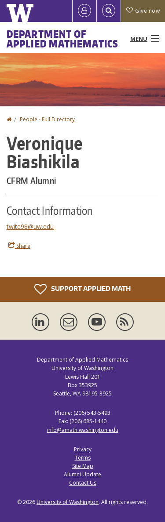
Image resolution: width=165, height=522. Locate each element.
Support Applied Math (82, 289)
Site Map (82, 466)
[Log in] (84, 11)
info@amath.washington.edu (82, 430)
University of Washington (68, 502)
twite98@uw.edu (30, 226)
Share (19, 246)
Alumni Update (82, 474)
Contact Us (82, 482)
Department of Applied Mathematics (62, 38)
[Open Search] (109, 11)
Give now (143, 10)
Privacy (83, 449)
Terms (83, 457)
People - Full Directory (47, 119)
